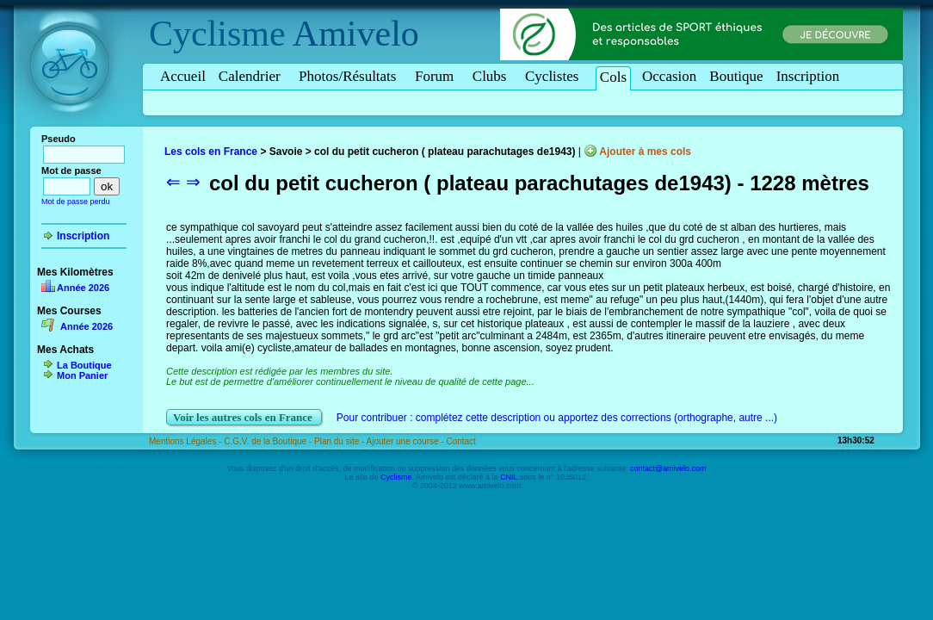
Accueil (183, 76)
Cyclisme (217, 33)
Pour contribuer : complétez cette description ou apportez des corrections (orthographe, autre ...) (557, 418)
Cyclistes (554, 76)
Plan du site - (340, 441)
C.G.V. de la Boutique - (269, 441)
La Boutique (84, 365)
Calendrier (252, 76)
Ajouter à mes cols (645, 152)
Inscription (808, 76)
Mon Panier (82, 375)
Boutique (736, 76)
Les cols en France (210, 152)
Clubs (492, 76)
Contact (460, 441)
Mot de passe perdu (75, 201)
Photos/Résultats (350, 76)
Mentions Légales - (186, 441)
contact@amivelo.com (668, 468)
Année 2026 (83, 287)
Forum (437, 76)
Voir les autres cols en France (244, 417)
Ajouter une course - (407, 441)
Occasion (669, 76)
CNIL (508, 477)
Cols (613, 77)
